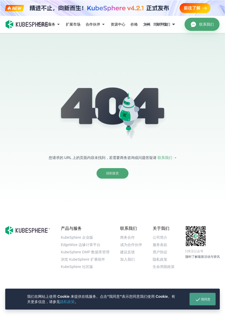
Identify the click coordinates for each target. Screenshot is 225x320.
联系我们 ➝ (167, 158)
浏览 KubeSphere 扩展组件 (83, 259)
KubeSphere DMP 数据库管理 (85, 252)
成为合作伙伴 (131, 245)
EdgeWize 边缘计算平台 (80, 245)
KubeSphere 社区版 (77, 267)
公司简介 (160, 237)
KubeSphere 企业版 (77, 237)
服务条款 (160, 245)
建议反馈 (127, 252)
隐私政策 (67, 302)
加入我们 (127, 259)
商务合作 (127, 237)
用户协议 (160, 252)
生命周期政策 (164, 267)
